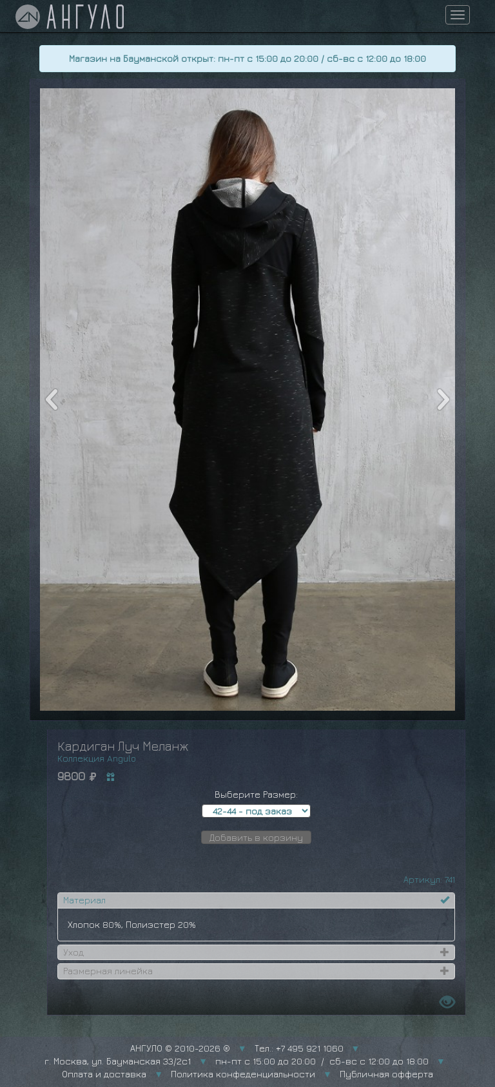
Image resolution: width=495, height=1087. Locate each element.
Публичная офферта (386, 1073)
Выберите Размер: (256, 794)
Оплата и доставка (104, 1073)
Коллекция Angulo (96, 758)
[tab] (256, 900)
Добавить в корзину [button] (256, 837)
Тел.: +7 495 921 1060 (299, 1048)
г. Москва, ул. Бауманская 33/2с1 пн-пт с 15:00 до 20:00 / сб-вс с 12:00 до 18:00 (236, 1060)
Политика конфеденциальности (243, 1073)
